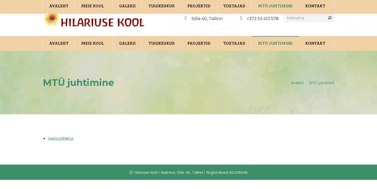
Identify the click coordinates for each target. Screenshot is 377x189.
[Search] (309, 27)
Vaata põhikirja (60, 147)
